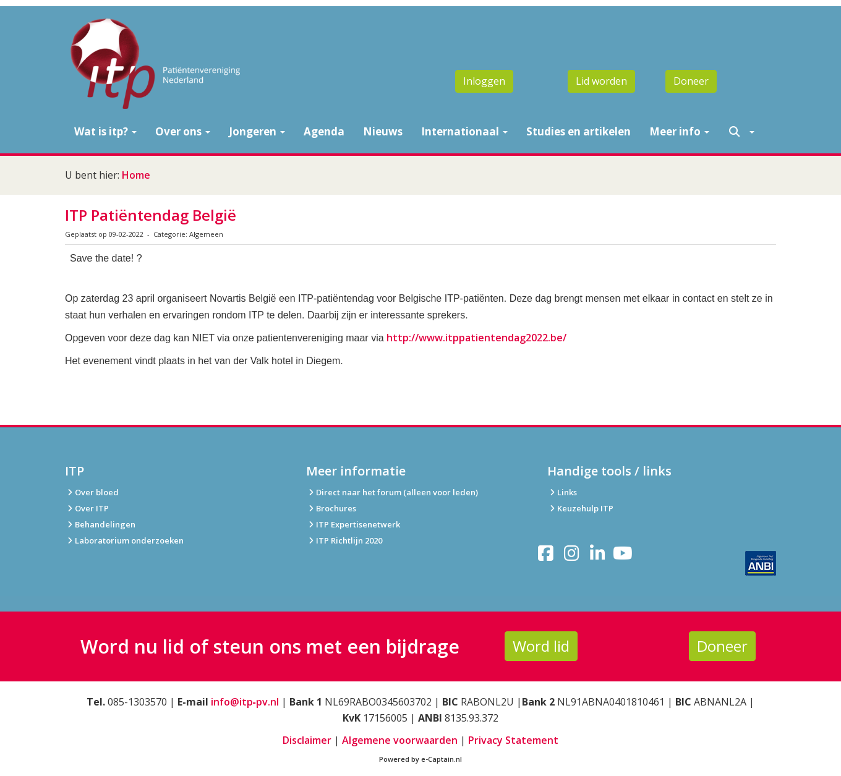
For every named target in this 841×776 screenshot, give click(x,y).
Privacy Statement (513, 740)
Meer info (679, 131)
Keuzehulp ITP (585, 508)
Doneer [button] (691, 81)
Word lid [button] (541, 646)
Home (136, 175)
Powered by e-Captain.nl (420, 759)
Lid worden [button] (601, 81)
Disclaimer (307, 740)
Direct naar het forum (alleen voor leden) (392, 492)
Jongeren (257, 131)
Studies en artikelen (578, 131)
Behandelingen (100, 524)
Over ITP (87, 508)
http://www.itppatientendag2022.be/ (476, 337)
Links (562, 492)
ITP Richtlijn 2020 (349, 540)
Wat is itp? (105, 131)
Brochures (331, 508)
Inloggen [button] (484, 81)
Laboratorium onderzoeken (124, 540)
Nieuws (383, 131)
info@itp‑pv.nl (245, 702)
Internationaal (464, 131)
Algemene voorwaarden (400, 740)
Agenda (324, 131)
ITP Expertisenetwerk (353, 524)
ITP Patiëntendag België (150, 215)
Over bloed (92, 492)
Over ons (182, 131)
